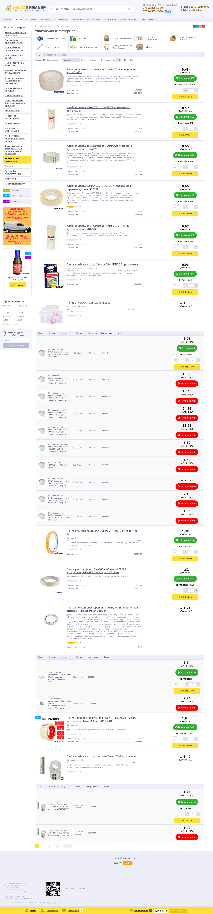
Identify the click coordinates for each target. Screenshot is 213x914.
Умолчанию (69, 60)
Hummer (7, 306)
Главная (7, 20)
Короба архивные (148, 20)
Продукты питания (17, 183)
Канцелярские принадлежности (17, 48)
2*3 (4, 309)
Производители (62, 20)
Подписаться (16, 345)
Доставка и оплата (81, 20)
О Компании (110, 20)
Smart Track (22, 306)
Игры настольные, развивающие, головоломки (14, 80)
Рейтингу (94, 60)
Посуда (17, 166)
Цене (83, 60)
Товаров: (38, 60)
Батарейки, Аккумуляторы (17, 172)
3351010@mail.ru (199, 6)
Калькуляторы (17, 123)
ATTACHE (21, 316)
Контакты (97, 20)
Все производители (11, 324)
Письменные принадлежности (17, 41)
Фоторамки (17, 178)
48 (125, 60)
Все (131, 60)
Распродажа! (31, 20)
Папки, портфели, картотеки (17, 64)
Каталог (18, 20)
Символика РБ (12, 110)
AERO (19, 309)
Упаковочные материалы (17, 159)
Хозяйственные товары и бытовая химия (17, 138)
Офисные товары (17, 95)
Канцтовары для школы (17, 56)
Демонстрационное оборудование (17, 71)
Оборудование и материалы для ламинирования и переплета (17, 150)
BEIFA (19, 319)
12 (119, 60)
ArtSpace (7, 316)
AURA (5, 319)
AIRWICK (7, 312)
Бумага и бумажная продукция (17, 33)
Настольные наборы (128, 20)
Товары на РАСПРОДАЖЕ (12, 117)
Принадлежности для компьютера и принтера (17, 103)
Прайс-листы (46, 20)
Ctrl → (67, 846)
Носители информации (17, 129)
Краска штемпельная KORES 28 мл (17, 278)
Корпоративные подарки (13, 89)
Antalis (20, 312)
